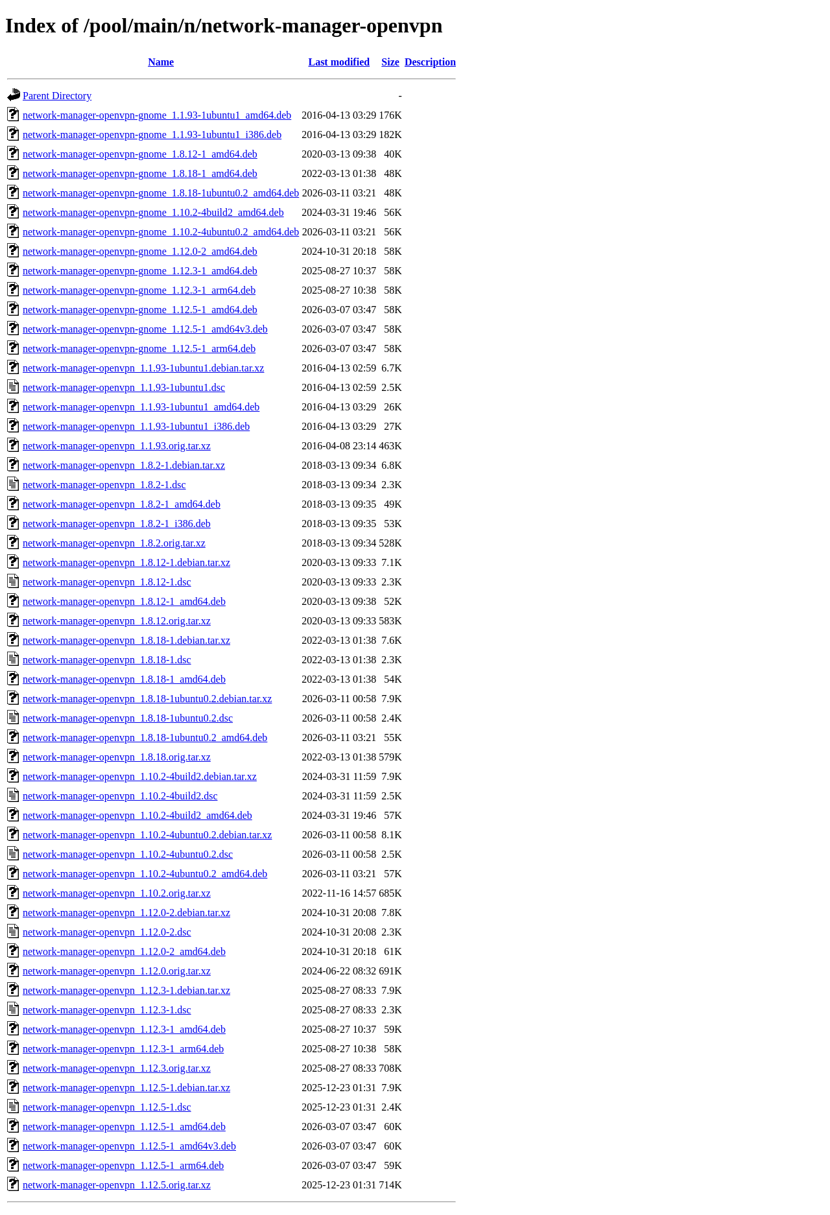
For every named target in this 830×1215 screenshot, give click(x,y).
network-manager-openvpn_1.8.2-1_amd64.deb (121, 504)
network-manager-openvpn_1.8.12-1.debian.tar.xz (126, 562)
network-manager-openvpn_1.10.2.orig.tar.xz (117, 893)
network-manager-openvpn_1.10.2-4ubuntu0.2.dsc (128, 854)
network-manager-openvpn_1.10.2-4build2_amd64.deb (137, 815)
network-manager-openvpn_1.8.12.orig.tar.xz (117, 620)
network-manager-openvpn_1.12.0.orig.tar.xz (117, 970)
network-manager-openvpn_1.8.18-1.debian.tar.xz (126, 640)
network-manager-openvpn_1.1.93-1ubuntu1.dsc (124, 387)
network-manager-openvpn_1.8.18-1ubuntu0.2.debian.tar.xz (147, 698)
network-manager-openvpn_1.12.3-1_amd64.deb (124, 1029)
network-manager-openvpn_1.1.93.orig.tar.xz (117, 445)
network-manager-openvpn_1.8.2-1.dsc (104, 484)
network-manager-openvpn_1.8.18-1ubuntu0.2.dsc (128, 718)
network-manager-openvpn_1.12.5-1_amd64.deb (124, 1126)
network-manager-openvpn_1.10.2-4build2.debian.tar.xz (140, 776)
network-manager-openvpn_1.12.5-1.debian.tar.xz (126, 1087)
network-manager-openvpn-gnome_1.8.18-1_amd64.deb (140, 173)
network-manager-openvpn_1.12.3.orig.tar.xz (117, 1068)
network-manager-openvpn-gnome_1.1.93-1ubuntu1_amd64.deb (157, 115)
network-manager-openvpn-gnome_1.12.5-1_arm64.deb (139, 348)
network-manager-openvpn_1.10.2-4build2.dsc (120, 795)
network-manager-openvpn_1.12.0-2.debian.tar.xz (126, 912)
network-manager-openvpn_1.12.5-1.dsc (107, 1107)
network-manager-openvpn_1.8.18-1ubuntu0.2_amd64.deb (145, 737)
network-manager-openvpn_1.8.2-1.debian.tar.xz (124, 465)
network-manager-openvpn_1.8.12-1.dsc (107, 581)
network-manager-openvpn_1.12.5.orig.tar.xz (117, 1184)
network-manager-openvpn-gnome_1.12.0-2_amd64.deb (140, 251)
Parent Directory (57, 95)
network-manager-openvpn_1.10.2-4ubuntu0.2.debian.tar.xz (147, 834)
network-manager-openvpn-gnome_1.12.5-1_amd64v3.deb (145, 329)
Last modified (339, 61)
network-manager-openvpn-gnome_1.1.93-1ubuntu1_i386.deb (152, 134)
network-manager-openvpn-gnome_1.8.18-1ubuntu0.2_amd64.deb (161, 192)
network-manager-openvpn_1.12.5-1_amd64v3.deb (129, 1145)
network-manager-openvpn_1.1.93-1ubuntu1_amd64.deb (141, 406)
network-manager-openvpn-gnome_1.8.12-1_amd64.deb (140, 153)
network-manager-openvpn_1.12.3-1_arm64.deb (123, 1048)
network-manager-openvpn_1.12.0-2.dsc (107, 932)
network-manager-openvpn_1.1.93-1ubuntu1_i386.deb (136, 426)
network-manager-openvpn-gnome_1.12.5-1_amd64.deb (140, 309)
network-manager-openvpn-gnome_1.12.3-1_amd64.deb (140, 270)
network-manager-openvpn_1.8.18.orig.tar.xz (117, 756)
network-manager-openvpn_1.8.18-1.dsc (107, 659)
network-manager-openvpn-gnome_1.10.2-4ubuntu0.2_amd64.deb (161, 231)
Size (390, 61)
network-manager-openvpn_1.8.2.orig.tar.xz (114, 543)
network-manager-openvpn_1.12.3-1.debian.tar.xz (126, 990)
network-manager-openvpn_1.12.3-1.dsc (107, 1009)
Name (161, 61)
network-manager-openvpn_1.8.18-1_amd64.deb (124, 679)
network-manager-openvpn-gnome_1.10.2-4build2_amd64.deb (153, 212)
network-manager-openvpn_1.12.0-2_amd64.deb (124, 951)
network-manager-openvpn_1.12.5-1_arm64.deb (123, 1165)
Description (430, 61)
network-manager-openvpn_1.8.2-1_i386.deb (117, 523)
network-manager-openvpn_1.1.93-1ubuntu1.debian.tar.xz (143, 367)
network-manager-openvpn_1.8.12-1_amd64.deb (124, 601)
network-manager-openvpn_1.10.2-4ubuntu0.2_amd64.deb (145, 873)
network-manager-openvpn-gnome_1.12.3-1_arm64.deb (139, 290)
